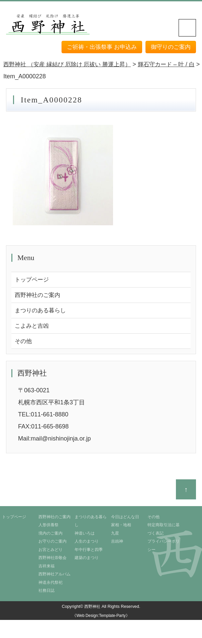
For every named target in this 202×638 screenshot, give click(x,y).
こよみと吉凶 (33, 327)
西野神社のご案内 (39, 295)
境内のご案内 (50, 535)
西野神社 (92, 608)
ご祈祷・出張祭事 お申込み (97, 47)
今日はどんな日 (125, 518)
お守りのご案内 (52, 543)
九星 (115, 535)
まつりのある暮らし (42, 311)
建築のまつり (87, 559)
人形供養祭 (48, 527)
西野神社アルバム (54, 576)
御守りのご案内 (169, 47)
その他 (24, 342)
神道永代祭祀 (50, 584)
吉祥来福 (46, 567)
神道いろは (85, 535)
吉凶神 (117, 543)
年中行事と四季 (89, 551)
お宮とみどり (50, 551)
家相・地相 (121, 527)
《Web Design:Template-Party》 (101, 617)
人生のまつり (87, 543)
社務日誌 (46, 592)
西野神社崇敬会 (52, 559)
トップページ (33, 279)
